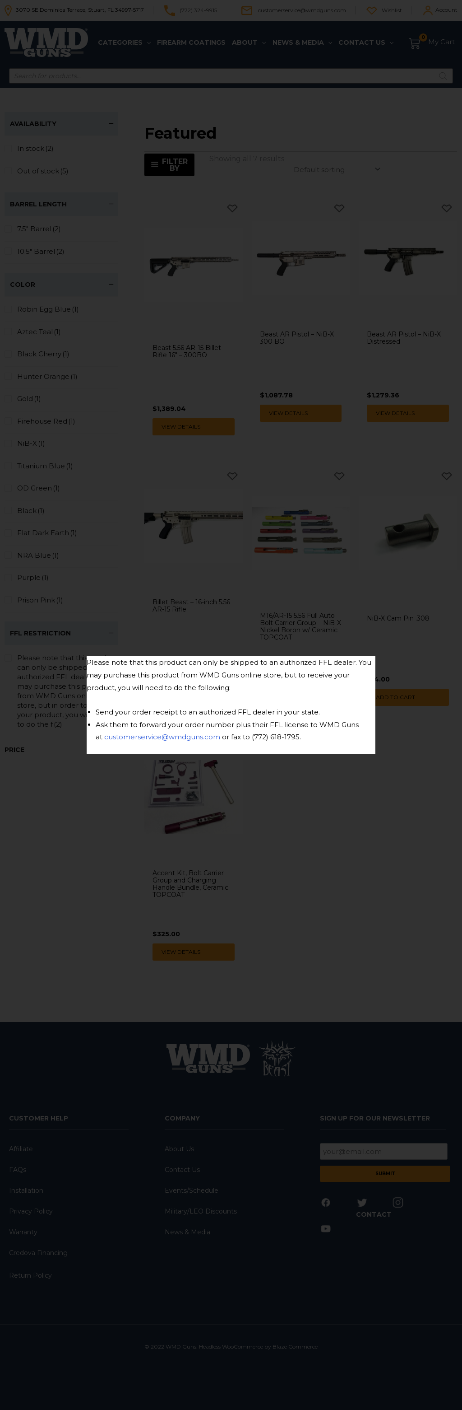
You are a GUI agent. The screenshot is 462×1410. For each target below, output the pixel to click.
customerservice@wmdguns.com (162, 737)
